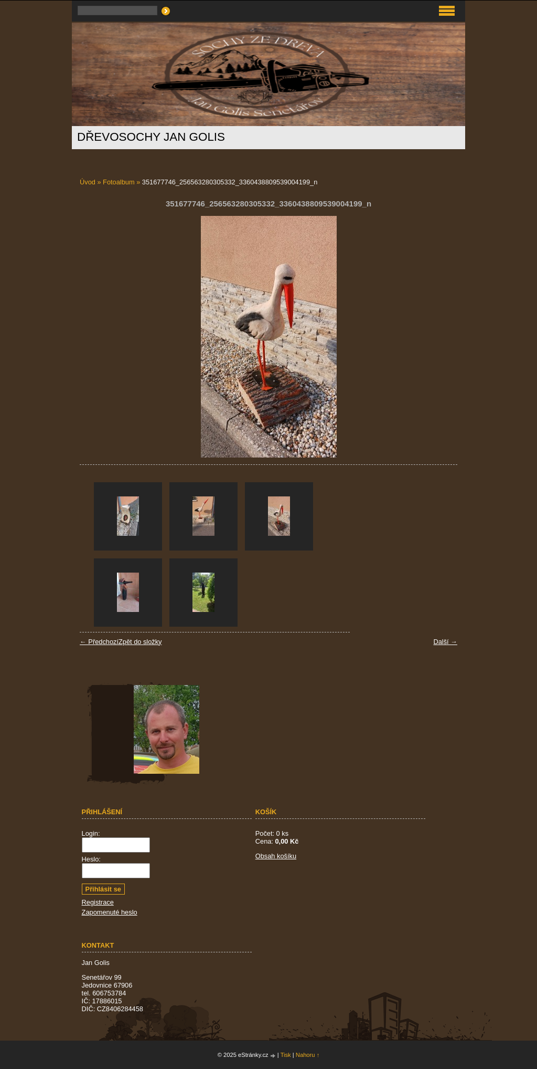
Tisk (286, 1055)
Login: (91, 833)
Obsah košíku (275, 856)
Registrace (98, 902)
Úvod (87, 182)
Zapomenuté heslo (109, 912)
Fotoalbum (118, 182)
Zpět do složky (140, 642)
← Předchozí (99, 642)
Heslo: (91, 859)
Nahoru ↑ (307, 1055)
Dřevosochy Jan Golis (151, 136)
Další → (445, 642)
